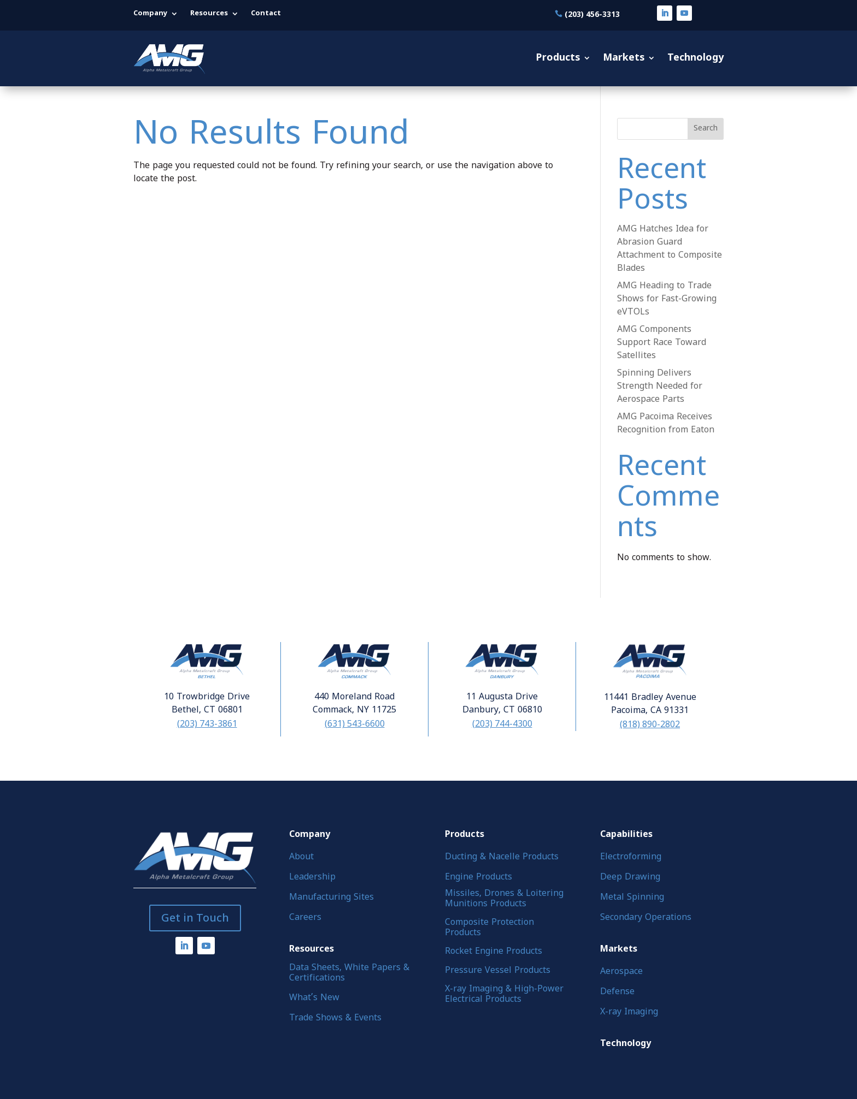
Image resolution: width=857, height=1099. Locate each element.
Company (150, 14)
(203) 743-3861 (207, 723)
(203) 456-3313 (592, 14)
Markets (623, 58)
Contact (266, 14)
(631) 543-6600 (355, 723)
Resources (209, 14)
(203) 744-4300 (502, 723)
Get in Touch (195, 918)
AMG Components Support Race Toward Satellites (661, 342)
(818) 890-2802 (650, 724)
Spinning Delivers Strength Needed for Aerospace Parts (659, 386)
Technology (695, 58)
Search (706, 128)
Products (558, 58)
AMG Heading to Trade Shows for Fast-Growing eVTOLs (667, 299)
